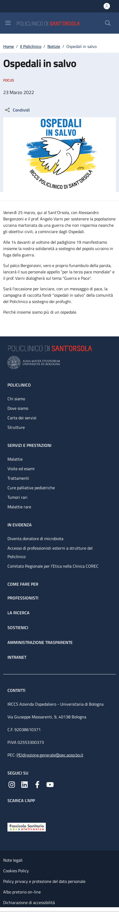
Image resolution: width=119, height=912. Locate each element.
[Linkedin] (24, 784)
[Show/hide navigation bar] (8, 22)
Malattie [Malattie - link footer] (15, 459)
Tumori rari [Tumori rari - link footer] (17, 497)
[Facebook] (37, 784)
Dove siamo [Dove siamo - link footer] (17, 408)
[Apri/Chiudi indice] (2, 909)
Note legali (13, 860)
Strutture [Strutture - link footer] (16, 427)
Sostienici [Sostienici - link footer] (17, 627)
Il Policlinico (30, 46)
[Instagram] (11, 784)
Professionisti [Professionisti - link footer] (22, 598)
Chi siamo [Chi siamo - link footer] (16, 398)
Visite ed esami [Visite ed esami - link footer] (21, 468)
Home (8, 46)
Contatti (16, 690)
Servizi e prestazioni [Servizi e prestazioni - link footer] (29, 445)
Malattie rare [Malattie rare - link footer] (19, 507)
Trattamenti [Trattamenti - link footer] (18, 478)
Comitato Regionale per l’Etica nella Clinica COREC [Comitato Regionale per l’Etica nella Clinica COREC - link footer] (53, 566)
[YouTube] (50, 784)
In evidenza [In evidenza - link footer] (19, 525)
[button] (108, 23)
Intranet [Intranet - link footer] (16, 657)
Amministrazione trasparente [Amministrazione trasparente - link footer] (40, 642)
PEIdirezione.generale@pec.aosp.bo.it (50, 755)
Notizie (53, 46)
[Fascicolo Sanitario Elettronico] (26, 826)
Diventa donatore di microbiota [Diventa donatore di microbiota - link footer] (35, 538)
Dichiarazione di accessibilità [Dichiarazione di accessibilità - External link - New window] (29, 902)
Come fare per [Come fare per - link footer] (22, 584)
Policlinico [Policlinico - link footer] (19, 385)
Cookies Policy (16, 870)
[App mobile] (11, 811)
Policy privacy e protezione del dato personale (44, 881)
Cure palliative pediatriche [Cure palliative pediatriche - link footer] (31, 487)
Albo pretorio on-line (22, 892)
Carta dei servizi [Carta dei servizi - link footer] (21, 418)
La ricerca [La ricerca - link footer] (18, 613)
